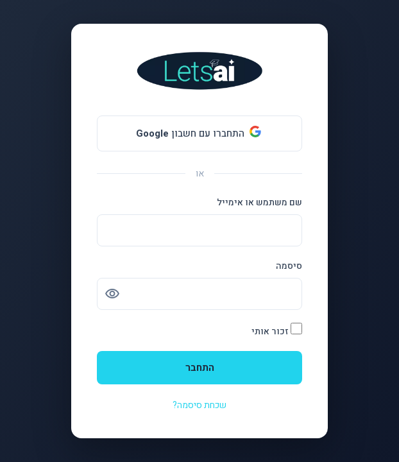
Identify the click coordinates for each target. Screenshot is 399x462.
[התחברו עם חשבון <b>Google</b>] (199, 133)
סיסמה (289, 266)
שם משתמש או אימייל (259, 202)
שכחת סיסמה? (199, 405)
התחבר (199, 367)
